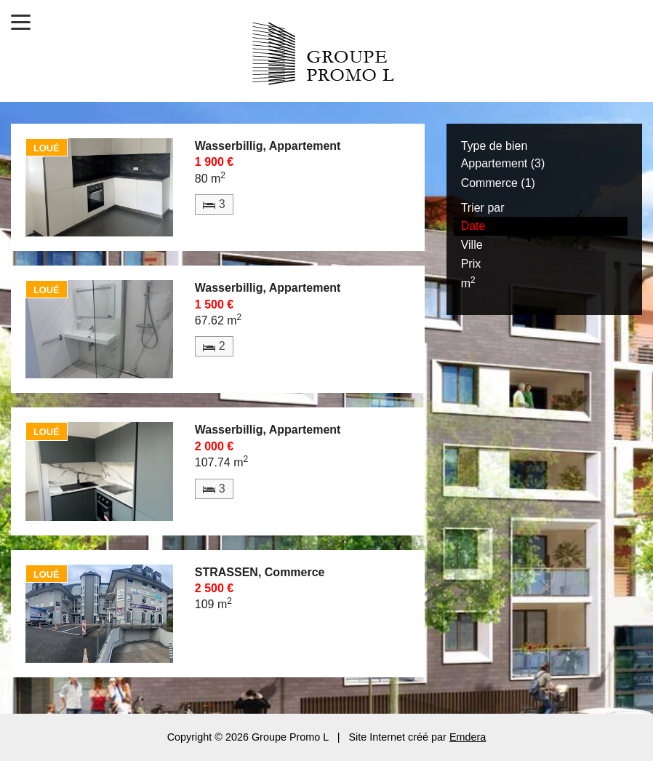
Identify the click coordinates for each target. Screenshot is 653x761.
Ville (472, 245)
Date (473, 226)
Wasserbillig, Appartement (268, 146)
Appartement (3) (503, 163)
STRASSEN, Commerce (260, 572)
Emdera (467, 737)
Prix (471, 264)
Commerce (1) (498, 183)
